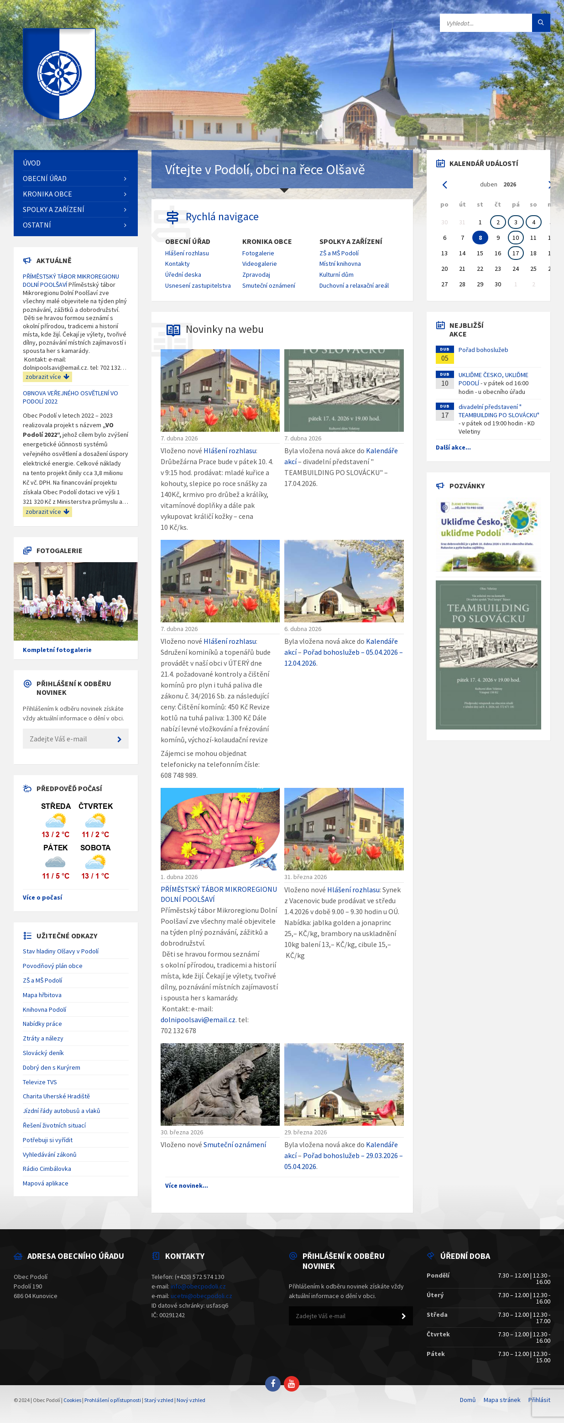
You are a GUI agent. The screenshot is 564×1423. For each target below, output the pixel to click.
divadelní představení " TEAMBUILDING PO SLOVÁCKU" (499, 411)
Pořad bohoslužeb (483, 350)
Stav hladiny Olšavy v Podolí (61, 951)
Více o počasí (42, 897)
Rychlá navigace (222, 216)
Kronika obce (267, 241)
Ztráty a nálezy (43, 1038)
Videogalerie (259, 263)
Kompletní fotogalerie (57, 650)
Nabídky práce (42, 1023)
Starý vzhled (158, 1400)
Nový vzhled (191, 1400)
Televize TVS (40, 1082)
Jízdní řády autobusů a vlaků (61, 1111)
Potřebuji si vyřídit (48, 1140)
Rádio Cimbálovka (47, 1168)
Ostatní (37, 224)
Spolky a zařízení (350, 241)
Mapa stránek (502, 1400)
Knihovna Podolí (44, 1009)
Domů (468, 1400)
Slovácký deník (43, 1053)
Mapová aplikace (45, 1183)
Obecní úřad (187, 241)
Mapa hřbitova (42, 995)
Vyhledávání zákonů (50, 1154)
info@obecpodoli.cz (198, 1286)
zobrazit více (47, 377)
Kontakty (177, 263)
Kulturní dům (336, 274)
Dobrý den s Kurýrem (51, 1067)
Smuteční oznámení (268, 285)
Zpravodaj (256, 274)
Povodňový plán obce (53, 966)
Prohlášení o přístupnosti (112, 1400)
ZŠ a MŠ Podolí (339, 253)
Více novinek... (186, 1185)
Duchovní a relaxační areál (354, 285)
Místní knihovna (340, 263)
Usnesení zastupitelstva (198, 285)
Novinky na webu (225, 329)
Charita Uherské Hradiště (56, 1096)
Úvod (32, 162)
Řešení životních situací (54, 1125)
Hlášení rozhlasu (187, 253)
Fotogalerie (258, 253)
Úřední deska (183, 274)
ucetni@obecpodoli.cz (201, 1296)
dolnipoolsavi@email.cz (198, 1019)
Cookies (72, 1400)
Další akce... (453, 447)
